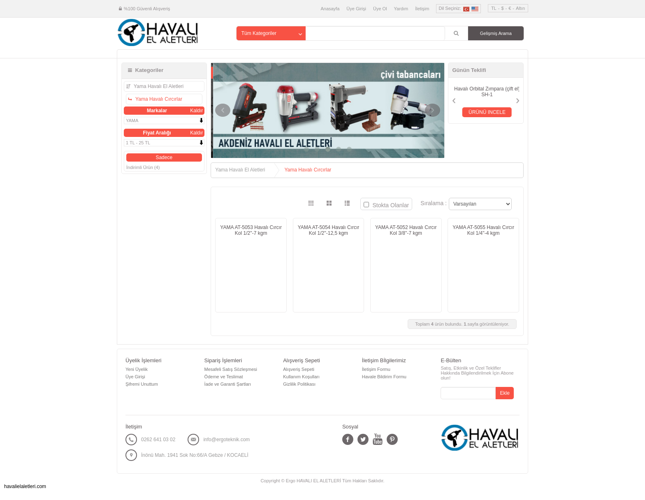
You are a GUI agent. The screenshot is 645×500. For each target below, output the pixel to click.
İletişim (422, 8)
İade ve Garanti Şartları (227, 384)
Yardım (401, 8)
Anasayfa (329, 8)
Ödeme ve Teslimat (223, 376)
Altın (520, 8)
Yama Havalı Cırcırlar (158, 99)
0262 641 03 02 (158, 439)
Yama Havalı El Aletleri (157, 86)
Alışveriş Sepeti (298, 369)
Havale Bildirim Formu (384, 376)
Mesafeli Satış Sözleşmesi (230, 369)
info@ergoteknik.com (226, 439)
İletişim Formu (376, 369)
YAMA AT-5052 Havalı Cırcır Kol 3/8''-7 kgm (406, 230)
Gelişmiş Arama (496, 33)
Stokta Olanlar (386, 205)
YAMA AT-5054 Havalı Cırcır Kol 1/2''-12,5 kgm (329, 230)
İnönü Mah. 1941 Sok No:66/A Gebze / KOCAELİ (194, 455)
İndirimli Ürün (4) (143, 167)
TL (494, 8)
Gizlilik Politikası (299, 384)
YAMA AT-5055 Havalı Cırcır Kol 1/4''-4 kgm (483, 230)
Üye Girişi (356, 8)
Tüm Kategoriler (258, 33)
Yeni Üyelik (136, 369)
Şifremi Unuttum (141, 384)
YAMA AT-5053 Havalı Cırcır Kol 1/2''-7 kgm (251, 230)
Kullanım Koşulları (301, 376)
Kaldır (196, 110)
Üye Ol (380, 8)
